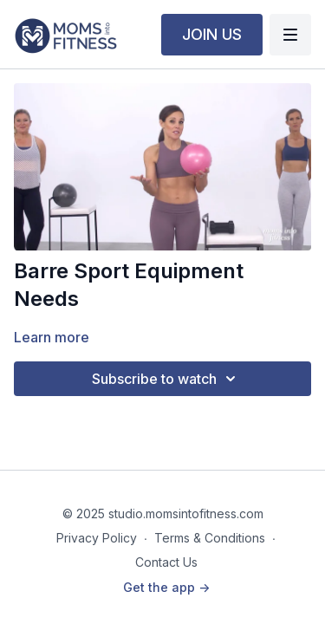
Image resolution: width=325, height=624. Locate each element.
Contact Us (166, 562)
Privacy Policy (96, 537)
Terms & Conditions (209, 537)
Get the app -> (166, 587)
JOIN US (212, 34)
